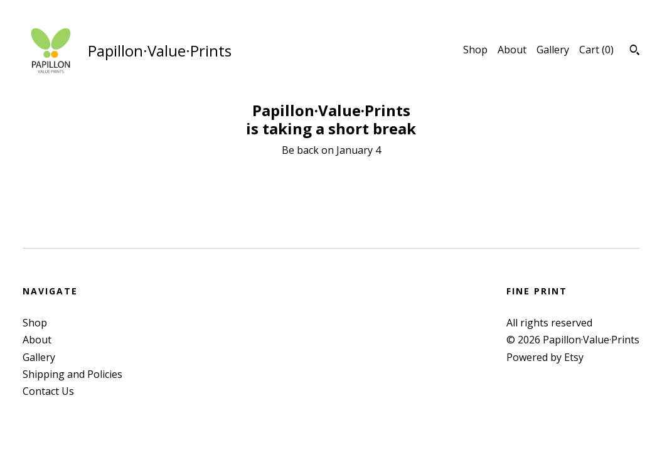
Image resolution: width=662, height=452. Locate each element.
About (512, 49)
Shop (475, 49)
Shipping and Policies (72, 374)
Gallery (553, 49)
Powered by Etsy (545, 357)
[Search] (634, 51)
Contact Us (48, 391)
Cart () (596, 49)
